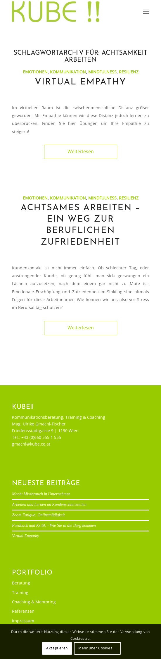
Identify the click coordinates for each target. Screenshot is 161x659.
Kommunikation (68, 72)
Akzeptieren (57, 648)
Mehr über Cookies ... (97, 648)
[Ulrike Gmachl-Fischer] (67, 11)
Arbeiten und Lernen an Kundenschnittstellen (49, 504)
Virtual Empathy (80, 82)
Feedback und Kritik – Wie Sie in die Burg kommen (54, 525)
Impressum (23, 621)
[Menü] (145, 12)
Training (20, 593)
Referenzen (23, 611)
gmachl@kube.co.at (31, 444)
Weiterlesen (80, 151)
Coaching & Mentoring (34, 602)
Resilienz (129, 72)
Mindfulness (102, 72)
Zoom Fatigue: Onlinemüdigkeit (38, 515)
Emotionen (35, 72)
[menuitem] (145, 12)
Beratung (21, 583)
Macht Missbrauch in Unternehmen (41, 494)
